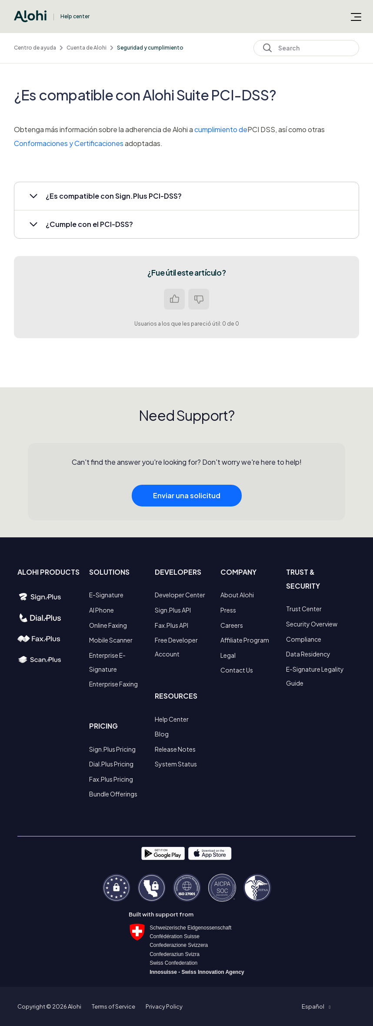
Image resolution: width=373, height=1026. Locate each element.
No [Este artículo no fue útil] (198, 299)
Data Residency (308, 654)
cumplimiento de (220, 129)
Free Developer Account (176, 647)
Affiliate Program (244, 640)
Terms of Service (113, 1006)
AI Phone (101, 610)
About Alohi (237, 595)
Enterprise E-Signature (107, 662)
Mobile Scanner (111, 640)
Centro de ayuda (35, 47)
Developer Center (180, 595)
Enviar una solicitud (186, 503)
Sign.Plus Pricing (112, 749)
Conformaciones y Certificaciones (68, 143)
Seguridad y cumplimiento (150, 47)
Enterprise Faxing (113, 684)
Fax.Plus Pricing (111, 779)
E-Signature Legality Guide (315, 676)
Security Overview (311, 624)
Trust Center (304, 609)
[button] (186, 196)
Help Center (172, 719)
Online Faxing (108, 625)
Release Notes (175, 749)
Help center (75, 16)
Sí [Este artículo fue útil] (174, 299)
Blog (162, 734)
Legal (228, 655)
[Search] (306, 48)
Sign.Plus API (173, 610)
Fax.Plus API (171, 625)
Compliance (303, 639)
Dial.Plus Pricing (111, 764)
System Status (176, 764)
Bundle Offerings (113, 794)
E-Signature (106, 595)
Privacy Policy (164, 1006)
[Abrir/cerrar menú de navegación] (356, 16)
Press (228, 610)
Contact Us (236, 670)
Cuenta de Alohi (87, 47)
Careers (231, 625)
